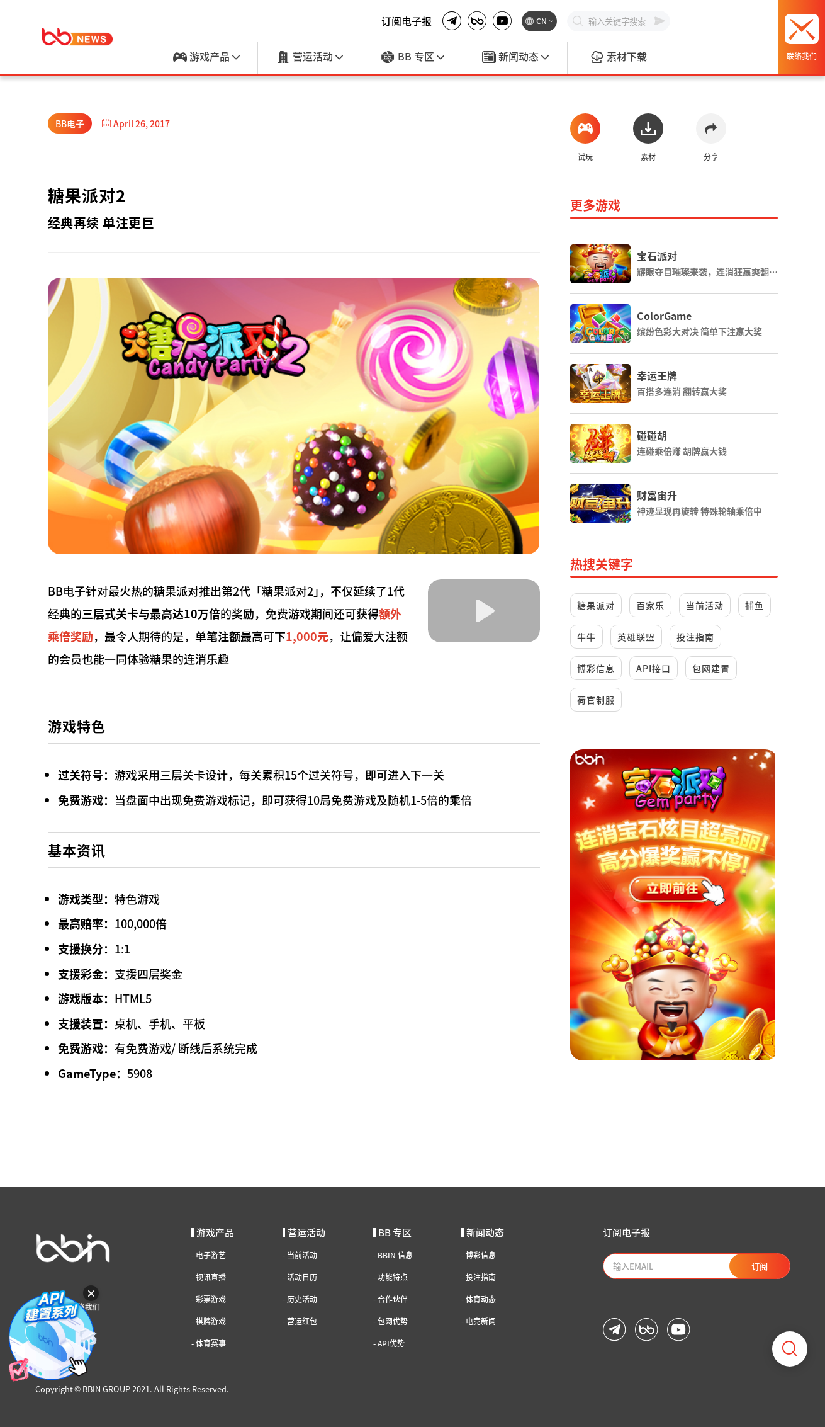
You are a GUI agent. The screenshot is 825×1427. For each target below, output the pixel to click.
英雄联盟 (636, 636)
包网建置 (711, 668)
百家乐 (650, 605)
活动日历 (300, 1277)
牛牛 (586, 636)
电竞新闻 (478, 1321)
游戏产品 (206, 57)
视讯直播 (208, 1277)
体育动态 (478, 1299)
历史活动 (300, 1299)
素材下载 (618, 57)
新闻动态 (515, 57)
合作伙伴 (390, 1299)
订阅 (759, 1266)
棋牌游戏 (208, 1321)
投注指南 (695, 636)
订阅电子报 (406, 21)
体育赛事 (208, 1343)
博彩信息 (596, 668)
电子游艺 (208, 1255)
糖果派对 (596, 605)
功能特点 (390, 1277)
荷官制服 (596, 699)
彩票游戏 (208, 1299)
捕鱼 (754, 605)
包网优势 (390, 1321)
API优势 (389, 1343)
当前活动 (705, 605)
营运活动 (309, 57)
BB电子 (69, 123)
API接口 (653, 668)
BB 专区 (412, 57)
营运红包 (300, 1321)
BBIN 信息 (393, 1255)
